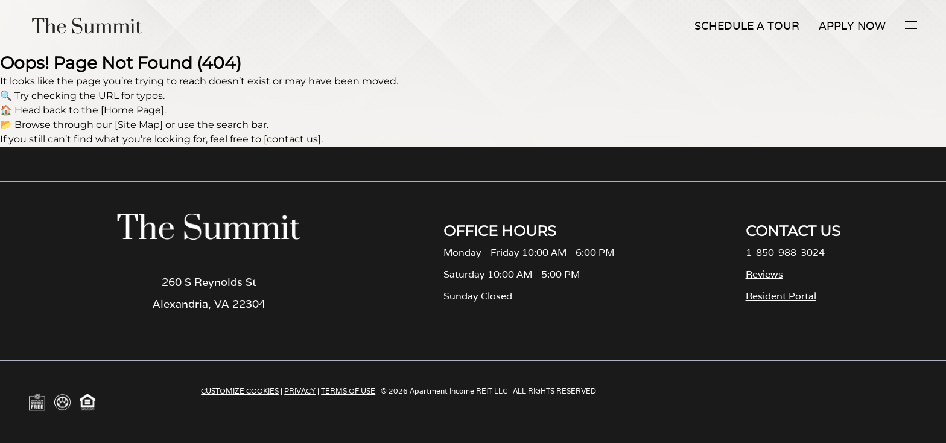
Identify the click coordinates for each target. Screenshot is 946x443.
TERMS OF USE (348, 390)
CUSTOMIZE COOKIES (240, 390)
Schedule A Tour (746, 26)
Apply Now (852, 26)
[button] (911, 24)
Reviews (764, 274)
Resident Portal (781, 296)
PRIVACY (300, 390)
